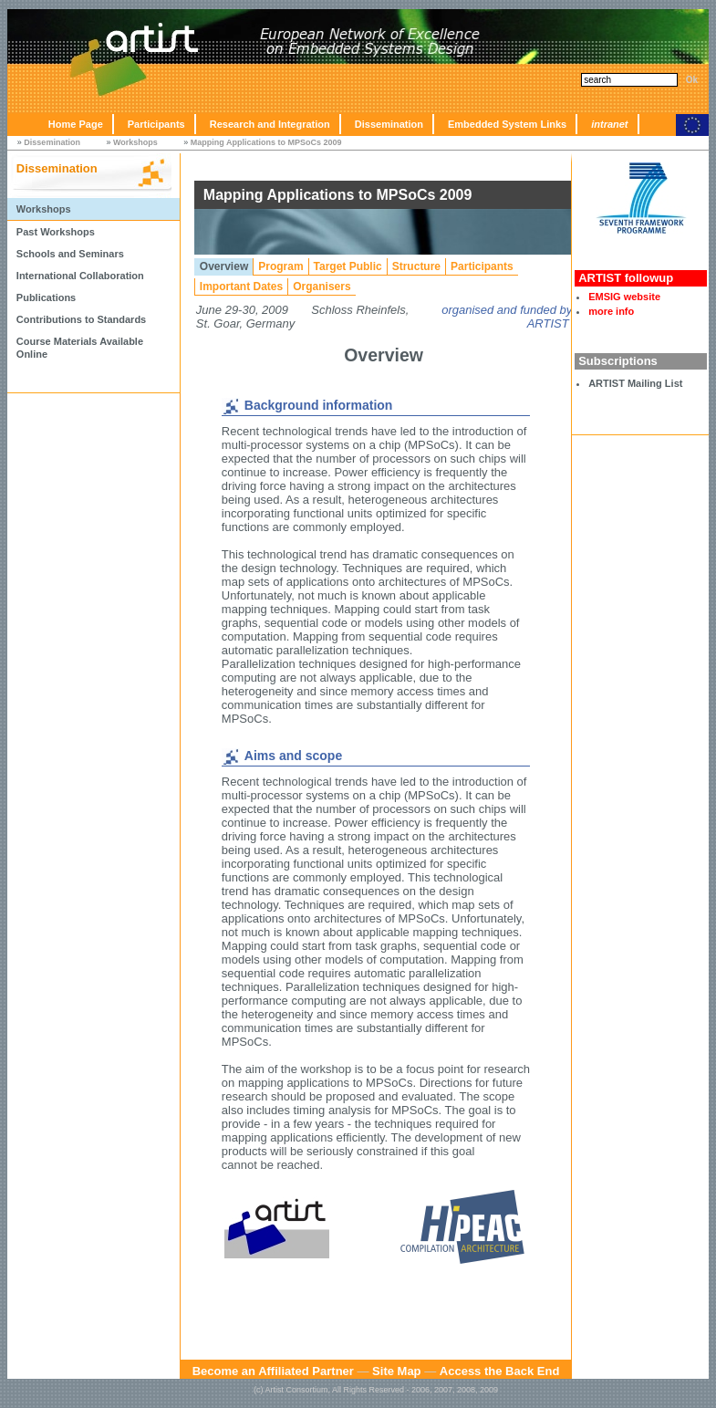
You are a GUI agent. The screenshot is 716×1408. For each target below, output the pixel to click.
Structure (416, 266)
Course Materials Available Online (79, 348)
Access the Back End (500, 1371)
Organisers (321, 286)
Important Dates (241, 286)
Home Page (75, 124)
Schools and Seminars (70, 253)
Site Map (396, 1371)
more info (611, 311)
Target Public (348, 266)
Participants (156, 124)
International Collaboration (80, 275)
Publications (46, 297)
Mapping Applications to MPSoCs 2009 (266, 142)
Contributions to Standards (81, 319)
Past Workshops (55, 231)
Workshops (135, 142)
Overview (224, 266)
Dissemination (389, 124)
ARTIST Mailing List (635, 383)
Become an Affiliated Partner (273, 1371)
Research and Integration (270, 124)
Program (280, 266)
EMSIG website (624, 296)
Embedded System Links (507, 124)
